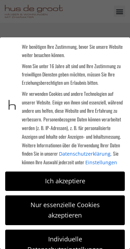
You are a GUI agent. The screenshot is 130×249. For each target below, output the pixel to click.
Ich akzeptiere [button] (65, 181)
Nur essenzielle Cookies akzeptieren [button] (65, 210)
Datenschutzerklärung (85, 153)
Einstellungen (101, 162)
